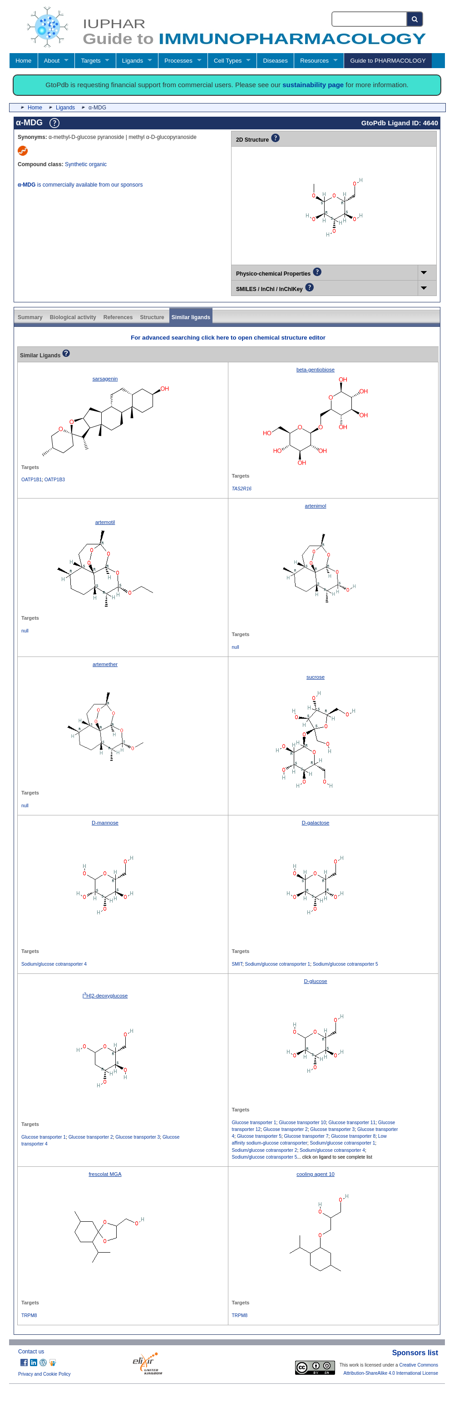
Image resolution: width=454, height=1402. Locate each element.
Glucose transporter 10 (302, 1122)
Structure (152, 317)
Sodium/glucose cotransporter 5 (345, 964)
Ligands (132, 60)
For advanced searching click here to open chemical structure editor (228, 337)
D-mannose (105, 822)
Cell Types (228, 60)
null (25, 630)
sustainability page (313, 85)
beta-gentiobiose (315, 369)
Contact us (31, 1351)
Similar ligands (191, 317)
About (51, 60)
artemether (105, 664)
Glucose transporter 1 (43, 1137)
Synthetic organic (86, 164)
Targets (90, 60)
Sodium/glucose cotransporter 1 (277, 964)
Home (23, 60)
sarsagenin (105, 378)
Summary (30, 317)
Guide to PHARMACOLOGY (387, 60)
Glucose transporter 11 (352, 1122)
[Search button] (415, 19)
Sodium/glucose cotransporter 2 (264, 1150)
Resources (314, 60)
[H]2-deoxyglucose (105, 995)
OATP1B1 (31, 479)
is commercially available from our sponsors (80, 185)
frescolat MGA (105, 1174)
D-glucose (315, 981)
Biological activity (73, 317)
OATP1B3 (54, 479)
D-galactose (316, 822)
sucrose (315, 677)
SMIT (237, 964)
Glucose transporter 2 (91, 1137)
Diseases (275, 60)
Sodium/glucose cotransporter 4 (54, 964)
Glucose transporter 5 (259, 1136)
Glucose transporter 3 (137, 1137)
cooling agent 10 (315, 1174)
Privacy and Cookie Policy (44, 1374)
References (118, 317)
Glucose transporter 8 (353, 1136)
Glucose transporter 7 (306, 1136)
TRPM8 (29, 1315)
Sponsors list (415, 1353)
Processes (178, 60)
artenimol (315, 505)
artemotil (105, 522)
